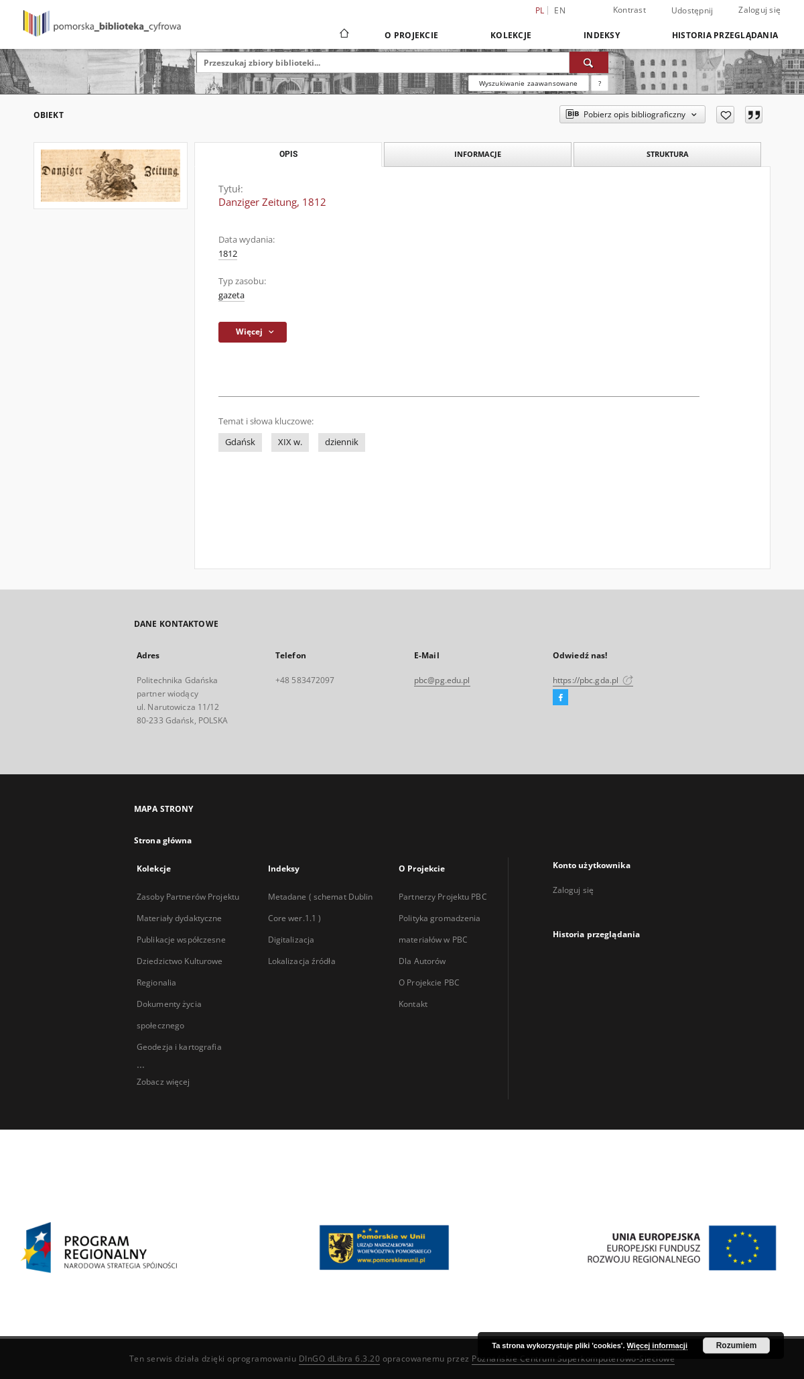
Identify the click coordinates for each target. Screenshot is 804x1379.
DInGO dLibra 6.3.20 (340, 1358)
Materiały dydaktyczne (179, 918)
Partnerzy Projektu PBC (443, 896)
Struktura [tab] (668, 154)
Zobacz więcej (163, 1081)
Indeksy (602, 35)
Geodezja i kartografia (179, 1047)
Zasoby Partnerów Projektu (188, 896)
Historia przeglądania (725, 35)
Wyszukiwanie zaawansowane (528, 83)
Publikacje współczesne (181, 939)
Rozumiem (736, 1345)
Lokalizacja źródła (302, 961)
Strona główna (163, 840)
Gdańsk (240, 442)
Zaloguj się (759, 9)
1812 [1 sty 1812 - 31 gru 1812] (227, 253)
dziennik (341, 442)
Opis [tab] (288, 154)
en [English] (559, 10)
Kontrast (629, 9)
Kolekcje (510, 35)
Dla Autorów (422, 961)
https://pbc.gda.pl (593, 680)
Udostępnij (692, 10)
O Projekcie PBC (429, 982)
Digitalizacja (291, 939)
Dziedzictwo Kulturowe (180, 961)
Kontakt (413, 1004)
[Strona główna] (343, 35)
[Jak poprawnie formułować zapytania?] (599, 83)
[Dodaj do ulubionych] (725, 114)
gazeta (231, 295)
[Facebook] (560, 698)
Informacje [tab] (477, 154)
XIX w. (290, 442)
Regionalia (156, 982)
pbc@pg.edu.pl (442, 680)
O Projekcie (411, 35)
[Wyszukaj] (589, 62)
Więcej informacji (657, 1345)
